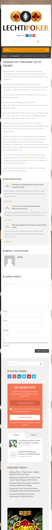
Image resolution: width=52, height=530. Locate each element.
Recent (33, 435)
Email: (5, 321)
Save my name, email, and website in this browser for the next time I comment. (26, 344)
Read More (8, 201)
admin (20, 257)
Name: (5, 311)
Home (5, 56)
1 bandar (29, 155)
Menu (7, 50)
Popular (16, 435)
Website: (6, 330)
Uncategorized (14, 56)
